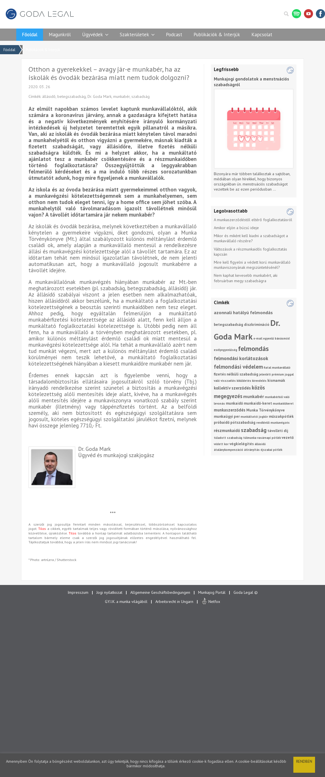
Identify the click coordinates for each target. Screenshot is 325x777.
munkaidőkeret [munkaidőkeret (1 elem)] (283, 403)
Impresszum (78, 592)
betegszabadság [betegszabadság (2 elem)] (228, 324)
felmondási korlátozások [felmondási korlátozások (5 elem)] (241, 358)
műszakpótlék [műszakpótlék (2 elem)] (281, 416)
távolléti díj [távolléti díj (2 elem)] (277, 430)
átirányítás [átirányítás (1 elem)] (252, 450)
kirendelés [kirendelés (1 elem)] (259, 381)
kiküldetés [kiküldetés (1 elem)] (244, 381)
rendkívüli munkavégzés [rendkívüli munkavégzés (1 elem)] (273, 423)
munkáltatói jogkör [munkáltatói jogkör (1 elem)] (254, 417)
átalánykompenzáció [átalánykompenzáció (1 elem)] (228, 450)
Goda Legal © (245, 592)
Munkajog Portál (212, 592)
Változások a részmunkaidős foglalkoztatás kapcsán (250, 252)
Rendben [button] (304, 761)
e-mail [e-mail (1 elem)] (257, 338)
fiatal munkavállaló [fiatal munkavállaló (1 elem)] (277, 368)
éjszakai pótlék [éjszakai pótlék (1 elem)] (271, 450)
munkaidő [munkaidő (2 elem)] (234, 403)
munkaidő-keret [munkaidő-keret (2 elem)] (258, 403)
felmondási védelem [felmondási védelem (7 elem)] (238, 366)
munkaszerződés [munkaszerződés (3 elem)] (229, 410)
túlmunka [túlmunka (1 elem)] (249, 438)
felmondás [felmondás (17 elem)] (253, 348)
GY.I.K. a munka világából (126, 601)
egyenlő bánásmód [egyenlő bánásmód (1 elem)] (276, 338)
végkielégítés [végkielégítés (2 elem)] (241, 443)
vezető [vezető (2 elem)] (288, 437)
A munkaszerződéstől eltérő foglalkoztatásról (253, 219)
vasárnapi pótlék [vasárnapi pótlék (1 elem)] (269, 438)
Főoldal (29, 34)
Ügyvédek (92, 34)
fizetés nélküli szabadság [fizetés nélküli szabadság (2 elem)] (236, 374)
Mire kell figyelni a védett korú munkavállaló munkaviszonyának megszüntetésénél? (252, 265)
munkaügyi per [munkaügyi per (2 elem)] (227, 416)
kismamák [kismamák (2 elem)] (276, 380)
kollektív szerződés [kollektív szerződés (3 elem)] (232, 388)
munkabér (121, 96)
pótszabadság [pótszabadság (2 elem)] (242, 422)
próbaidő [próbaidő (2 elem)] (221, 422)
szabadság (140, 96)
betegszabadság (71, 96)
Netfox (214, 601)
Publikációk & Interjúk (217, 34)
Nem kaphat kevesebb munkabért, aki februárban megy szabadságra (245, 278)
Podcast (174, 34)
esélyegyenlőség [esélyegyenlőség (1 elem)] (225, 350)
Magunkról (60, 34)
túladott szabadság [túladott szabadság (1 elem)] (228, 438)
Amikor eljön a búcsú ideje (236, 227)
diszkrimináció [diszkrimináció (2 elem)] (256, 324)
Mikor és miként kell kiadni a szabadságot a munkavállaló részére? (251, 238)
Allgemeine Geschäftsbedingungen (160, 592)
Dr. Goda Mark (99, 96)
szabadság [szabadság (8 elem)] (254, 429)
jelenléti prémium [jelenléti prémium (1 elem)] (271, 374)
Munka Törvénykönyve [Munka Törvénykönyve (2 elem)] (265, 410)
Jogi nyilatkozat (109, 592)
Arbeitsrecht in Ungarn (174, 601)
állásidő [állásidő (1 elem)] (260, 444)
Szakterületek (134, 34)
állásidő (49, 96)
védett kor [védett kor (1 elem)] (221, 444)
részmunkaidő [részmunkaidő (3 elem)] (227, 430)
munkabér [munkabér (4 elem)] (253, 396)
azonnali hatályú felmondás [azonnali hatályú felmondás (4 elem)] (243, 312)
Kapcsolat (261, 34)
